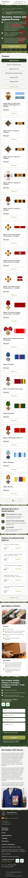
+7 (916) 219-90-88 (18, 1)
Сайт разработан (14, 874)
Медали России (14, 69)
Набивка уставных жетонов (10, 856)
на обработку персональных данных (11, 741)
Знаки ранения (5, 854)
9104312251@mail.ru (18, 3)
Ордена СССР (14, 77)
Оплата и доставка (4, 829)
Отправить (14, 737)
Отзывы (4, 838)
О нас (3, 832)
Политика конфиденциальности (14, 872)
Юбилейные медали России (14, 73)
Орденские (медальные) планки (11, 847)
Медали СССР (14, 81)
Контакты (5, 841)
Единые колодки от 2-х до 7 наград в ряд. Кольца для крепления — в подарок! (13, 850)
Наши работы (6, 835)
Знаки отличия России (14, 64)
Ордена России (14, 60)
